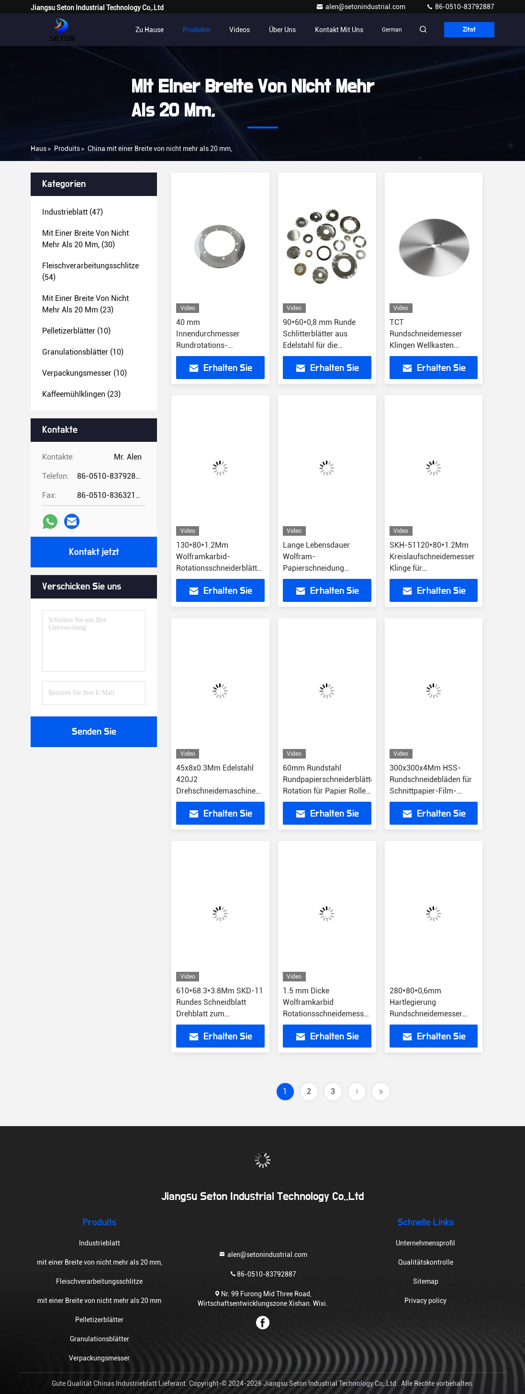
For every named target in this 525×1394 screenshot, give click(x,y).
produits (67, 148)
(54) (90, 271)
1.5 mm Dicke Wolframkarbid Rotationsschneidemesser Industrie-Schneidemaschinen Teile (326, 1013)
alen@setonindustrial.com (361, 7)
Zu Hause (135, 30)
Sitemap (425, 1281)
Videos (224, 30)
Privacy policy (425, 1300)
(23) (85, 304)
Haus (38, 148)
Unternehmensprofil (425, 1243)
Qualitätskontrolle (425, 1262)
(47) (72, 212)
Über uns (267, 30)
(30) (85, 239)
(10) (76, 330)
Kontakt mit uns (324, 30)
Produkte (181, 30)
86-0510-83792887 (460, 7)
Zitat (464, 29)
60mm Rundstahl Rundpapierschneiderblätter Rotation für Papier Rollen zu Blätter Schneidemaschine (330, 790)
